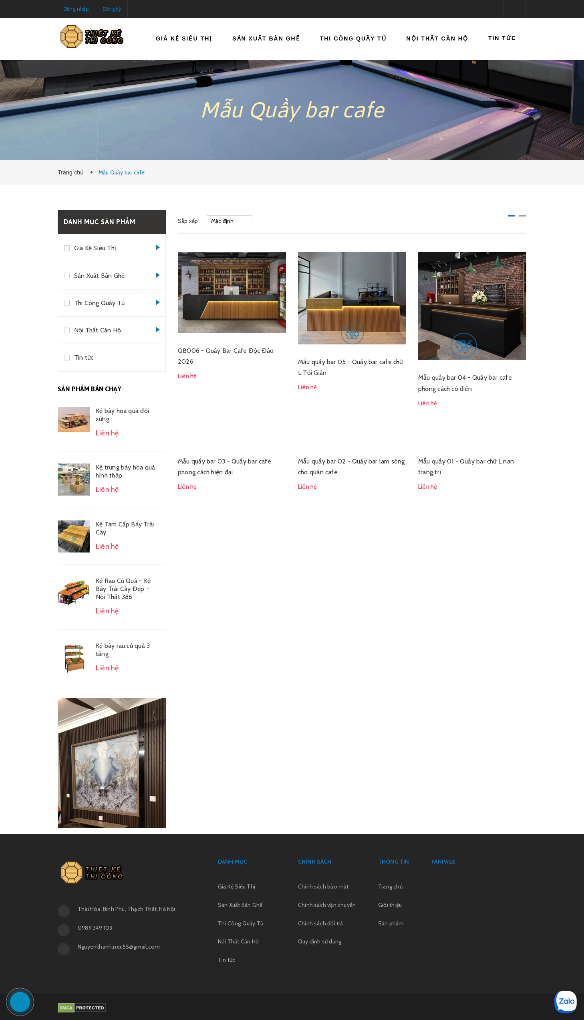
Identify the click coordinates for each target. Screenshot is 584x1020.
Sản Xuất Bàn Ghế (266, 38)
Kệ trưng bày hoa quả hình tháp (125, 471)
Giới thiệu (390, 905)
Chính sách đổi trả (320, 923)
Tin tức (502, 38)
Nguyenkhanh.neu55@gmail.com (119, 946)
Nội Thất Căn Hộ (437, 38)
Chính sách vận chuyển (327, 905)
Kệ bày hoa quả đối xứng (122, 415)
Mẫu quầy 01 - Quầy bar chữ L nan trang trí (466, 466)
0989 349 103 (95, 927)
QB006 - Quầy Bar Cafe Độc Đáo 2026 (226, 356)
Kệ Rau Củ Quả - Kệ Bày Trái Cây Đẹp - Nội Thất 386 (123, 589)
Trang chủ (72, 172)
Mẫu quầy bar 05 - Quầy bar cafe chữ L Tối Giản (350, 367)
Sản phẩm (391, 923)
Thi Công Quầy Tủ (353, 38)
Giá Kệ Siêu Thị (184, 38)
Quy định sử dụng (319, 941)
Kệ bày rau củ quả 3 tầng (123, 650)
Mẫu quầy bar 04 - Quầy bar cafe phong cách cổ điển (465, 383)
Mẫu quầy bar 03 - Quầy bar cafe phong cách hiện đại (224, 466)
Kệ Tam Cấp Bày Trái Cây (125, 528)
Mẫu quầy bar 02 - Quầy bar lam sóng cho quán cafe (351, 466)
